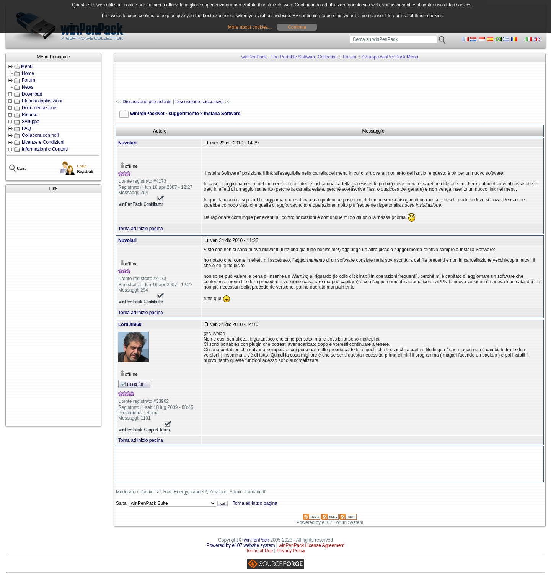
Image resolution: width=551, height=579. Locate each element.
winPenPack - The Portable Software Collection (289, 57)
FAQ (26, 128)
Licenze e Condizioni (43, 142)
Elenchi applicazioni (42, 101)
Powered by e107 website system (241, 545)
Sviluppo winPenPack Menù (389, 57)
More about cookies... (250, 27)
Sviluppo (30, 121)
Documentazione (39, 107)
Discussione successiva (199, 101)
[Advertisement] (53, 309)
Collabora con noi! (40, 135)
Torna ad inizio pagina (140, 228)
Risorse (29, 114)
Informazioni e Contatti (45, 149)
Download (32, 94)
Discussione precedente (146, 101)
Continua (297, 27)
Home (28, 73)
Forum (28, 80)
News (27, 87)
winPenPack (256, 540)
